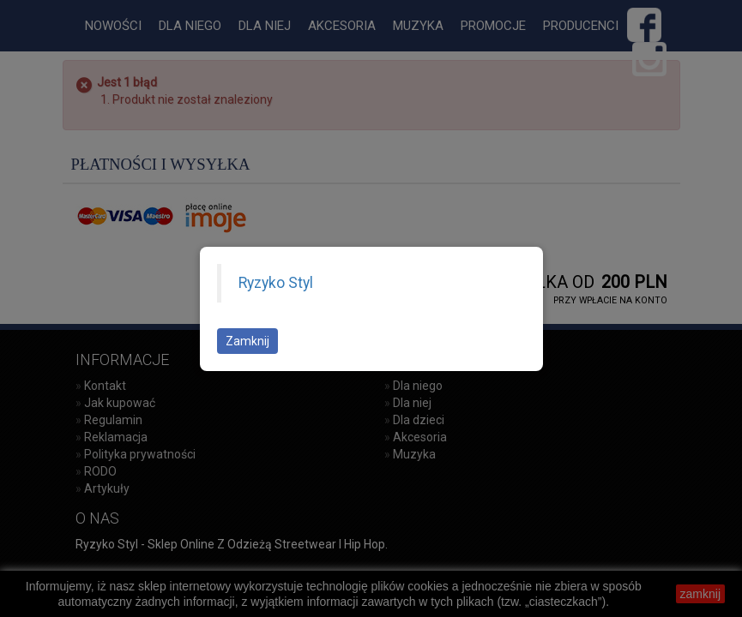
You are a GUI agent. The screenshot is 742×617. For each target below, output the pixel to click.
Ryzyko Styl (275, 282)
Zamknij (247, 341)
